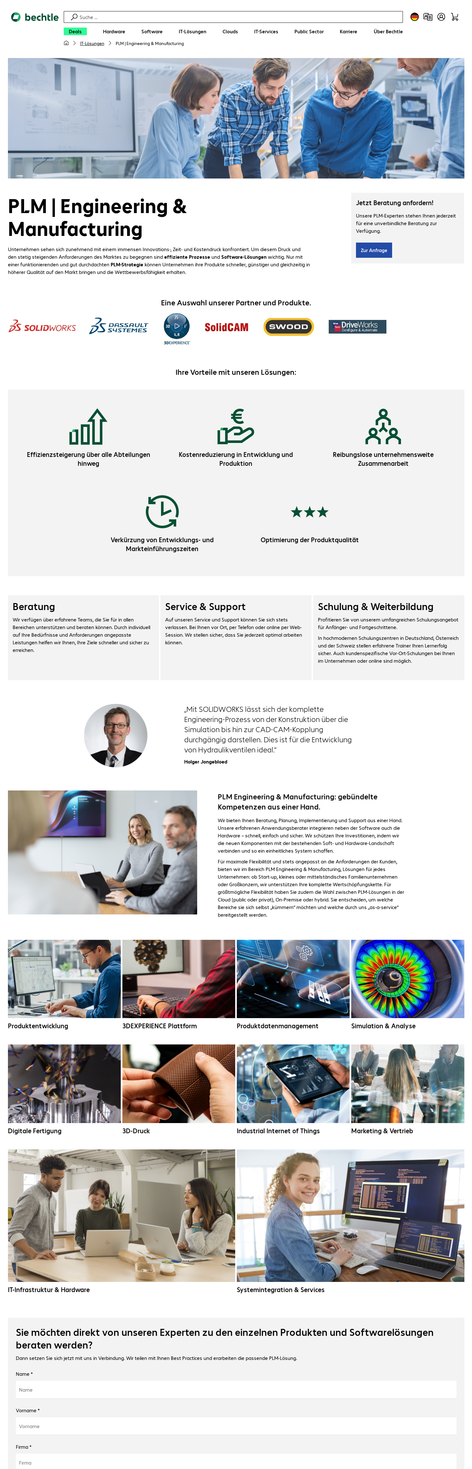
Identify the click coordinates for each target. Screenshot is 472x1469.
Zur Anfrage (374, 251)
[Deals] (75, 31)
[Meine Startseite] (66, 43)
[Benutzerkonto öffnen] (441, 16)
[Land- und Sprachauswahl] (415, 17)
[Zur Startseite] (35, 32)
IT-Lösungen (92, 43)
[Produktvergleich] (428, 17)
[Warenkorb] (455, 17)
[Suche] (240, 17)
